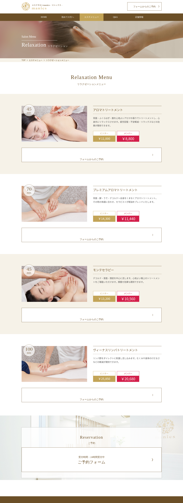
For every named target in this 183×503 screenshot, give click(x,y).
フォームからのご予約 (144, 6)
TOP (23, 60)
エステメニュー (35, 60)
